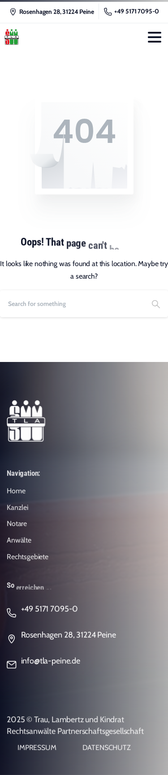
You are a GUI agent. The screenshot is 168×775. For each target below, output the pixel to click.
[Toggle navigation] (155, 37)
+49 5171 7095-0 (131, 11)
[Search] (72, 303)
